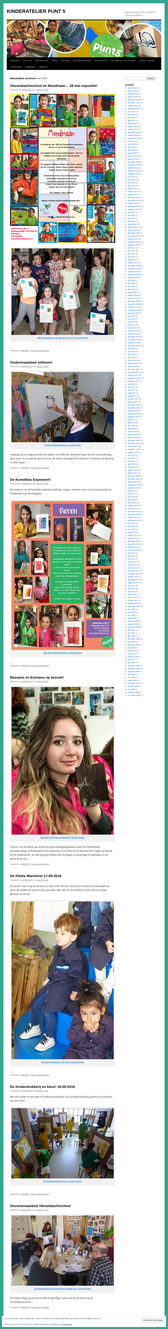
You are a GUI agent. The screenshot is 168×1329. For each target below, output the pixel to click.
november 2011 (134, 574)
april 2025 (132, 120)
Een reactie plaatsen (40, 351)
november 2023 (134, 165)
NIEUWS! (15, 60)
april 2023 (132, 185)
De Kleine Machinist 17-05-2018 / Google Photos (62, 1062)
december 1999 (134, 683)
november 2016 (134, 408)
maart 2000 (132, 680)
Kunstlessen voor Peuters (123, 60)
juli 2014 (131, 491)
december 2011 (134, 571)
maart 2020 (132, 292)
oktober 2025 (133, 106)
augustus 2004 (133, 645)
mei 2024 (131, 147)
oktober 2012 (133, 547)
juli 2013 (131, 523)
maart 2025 (132, 123)
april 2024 (132, 150)
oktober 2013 (133, 517)
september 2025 (134, 108)
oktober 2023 (133, 168)
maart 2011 (132, 594)
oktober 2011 (133, 577)
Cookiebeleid (66, 1324)
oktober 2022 (133, 203)
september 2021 (134, 242)
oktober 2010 (133, 603)
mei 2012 (131, 559)
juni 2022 (131, 215)
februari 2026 (133, 94)
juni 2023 (131, 180)
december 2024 (134, 132)
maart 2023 (132, 188)
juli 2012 (131, 553)
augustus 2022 (133, 209)
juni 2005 (131, 642)
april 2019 (132, 325)
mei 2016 (131, 425)
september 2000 (134, 668)
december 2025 (134, 100)
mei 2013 (131, 529)
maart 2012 (132, 565)
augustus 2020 (133, 277)
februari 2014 (133, 505)
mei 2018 (131, 354)
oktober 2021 (133, 239)
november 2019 (134, 304)
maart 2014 (132, 502)
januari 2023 (133, 194)
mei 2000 (131, 677)
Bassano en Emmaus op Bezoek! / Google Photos (63, 837)
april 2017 (132, 393)
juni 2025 (131, 114)
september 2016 (134, 414)
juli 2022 (131, 212)
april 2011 (132, 591)
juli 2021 (131, 248)
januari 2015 (133, 473)
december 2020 (134, 265)
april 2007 (132, 636)
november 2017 (134, 372)
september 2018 (134, 345)
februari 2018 (133, 363)
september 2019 (134, 310)
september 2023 (134, 171)
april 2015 (132, 464)
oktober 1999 (133, 686)
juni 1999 (131, 689)
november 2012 (134, 544)
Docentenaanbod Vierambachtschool (40, 1206)
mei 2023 (131, 183)
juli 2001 (131, 659)
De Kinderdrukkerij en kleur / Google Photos (62, 1181)
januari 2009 (133, 624)
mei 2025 (131, 117)
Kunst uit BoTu (101, 60)
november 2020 (134, 268)
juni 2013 (131, 526)
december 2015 (134, 440)
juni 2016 (131, 422)
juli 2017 (131, 384)
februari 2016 (133, 434)
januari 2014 (133, 508)
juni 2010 (131, 609)
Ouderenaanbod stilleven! (31, 362)
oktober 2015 (133, 446)
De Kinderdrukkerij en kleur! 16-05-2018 (42, 1087)
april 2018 (132, 357)
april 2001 (132, 662)
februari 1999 (133, 692)
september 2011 (134, 580)
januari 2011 (133, 600)
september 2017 (134, 378)
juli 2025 (131, 111)
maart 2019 (132, 328)
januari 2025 (133, 129)
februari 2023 (133, 191)
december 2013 (134, 511)
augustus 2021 (133, 245)
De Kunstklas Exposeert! (30, 479)
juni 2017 (131, 387)
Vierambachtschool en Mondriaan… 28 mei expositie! (53, 86)
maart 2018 (132, 360)
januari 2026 (133, 97)
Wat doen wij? (41, 60)
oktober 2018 (133, 343)
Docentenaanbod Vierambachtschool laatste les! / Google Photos (62, 1289)
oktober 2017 (133, 375)
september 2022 (134, 206)
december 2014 (134, 476)
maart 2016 (132, 431)
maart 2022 (132, 224)
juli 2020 (131, 280)
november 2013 (134, 514)
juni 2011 (131, 585)
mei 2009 (131, 615)
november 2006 (134, 639)
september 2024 (134, 138)
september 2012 (134, 550)
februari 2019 (133, 331)
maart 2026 (132, 91)
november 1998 (134, 695)
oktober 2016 (133, 411)
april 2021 (132, 257)
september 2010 (134, 606)
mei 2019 (131, 322)
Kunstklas (65, 60)
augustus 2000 (133, 671)
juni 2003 (131, 654)
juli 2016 (131, 420)
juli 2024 (131, 141)
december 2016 (134, 405)
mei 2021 (131, 254)
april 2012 (132, 562)
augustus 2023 (133, 174)
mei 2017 (131, 390)
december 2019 (134, 301)
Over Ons (27, 60)
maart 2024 (132, 153)
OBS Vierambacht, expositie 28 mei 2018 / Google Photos (62, 338)
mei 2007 (131, 633)
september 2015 (134, 449)
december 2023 (134, 162)
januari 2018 (133, 366)
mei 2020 (131, 286)
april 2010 (132, 612)
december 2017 (134, 369)
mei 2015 (131, 461)
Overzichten (16, 67)
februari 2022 (133, 227)
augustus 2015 (133, 452)
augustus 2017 (133, 381)
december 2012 (134, 541)
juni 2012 (131, 556)
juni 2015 (131, 458)
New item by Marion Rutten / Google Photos (62, 653)
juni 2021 (131, 251)
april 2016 (132, 428)
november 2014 (134, 479)
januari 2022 (133, 230)
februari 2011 (133, 597)
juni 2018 (131, 351)
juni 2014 (131, 494)
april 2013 (132, 532)
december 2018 (134, 337)
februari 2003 (133, 657)
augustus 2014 (133, 488)
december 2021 (134, 233)
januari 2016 (133, 437)
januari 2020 (133, 298)
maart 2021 (132, 260)
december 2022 (134, 197)
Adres (54, 60)
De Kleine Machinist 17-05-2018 (35, 876)
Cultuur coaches (147, 60)
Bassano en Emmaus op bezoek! (37, 677)
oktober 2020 (133, 271)
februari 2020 (133, 295)
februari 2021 (133, 263)
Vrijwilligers (30, 67)
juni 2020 (131, 283)
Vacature (43, 67)
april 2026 (132, 88)
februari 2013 (133, 535)
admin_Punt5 (42, 90)
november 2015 (134, 443)
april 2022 (132, 221)
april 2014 (132, 500)
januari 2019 (133, 334)
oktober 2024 (133, 135)
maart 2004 (132, 651)
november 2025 (134, 103)
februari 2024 (133, 156)
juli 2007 (131, 630)
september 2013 (134, 520)
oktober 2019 (133, 307)
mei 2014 (131, 497)
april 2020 (132, 289)
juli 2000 (131, 674)
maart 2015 (132, 467)
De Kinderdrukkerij (82, 60)
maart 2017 (132, 396)
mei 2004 (131, 648)
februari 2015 (133, 470)
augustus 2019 (133, 313)
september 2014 (134, 485)
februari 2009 (133, 621)
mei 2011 (131, 588)
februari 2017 (133, 399)
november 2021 (134, 236)
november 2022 (134, 200)
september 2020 (134, 274)
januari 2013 (133, 538)
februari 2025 (133, 126)
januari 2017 (133, 402)
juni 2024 (131, 144)
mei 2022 (131, 218)
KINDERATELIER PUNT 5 (36, 11)
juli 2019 (131, 316)
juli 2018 (131, 348)
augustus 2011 (133, 582)
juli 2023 (131, 177)
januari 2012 (133, 568)
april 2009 (132, 618)
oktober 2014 (133, 482)
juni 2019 (131, 319)
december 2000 (134, 665)
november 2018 (134, 340)
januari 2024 (133, 159)
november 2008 (134, 627)
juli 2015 (131, 455)
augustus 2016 (133, 417)
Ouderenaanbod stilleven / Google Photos (62, 445)
